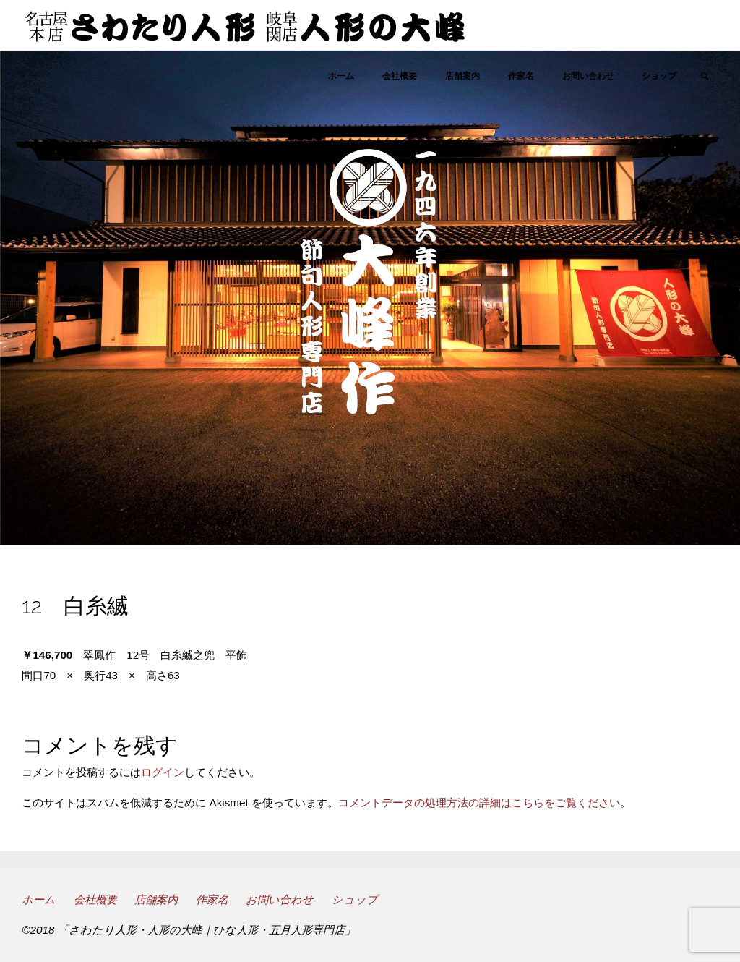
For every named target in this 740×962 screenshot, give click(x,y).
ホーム (39, 899)
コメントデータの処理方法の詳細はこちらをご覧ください (479, 802)
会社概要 (95, 899)
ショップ (355, 899)
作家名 (212, 899)
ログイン (162, 772)
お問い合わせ (280, 899)
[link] (704, 77)
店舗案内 (156, 899)
